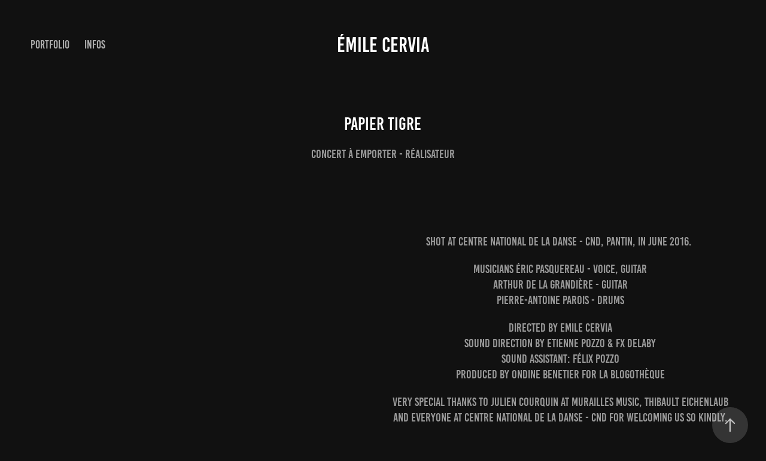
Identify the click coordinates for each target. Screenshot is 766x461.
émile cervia (383, 45)
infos (94, 44)
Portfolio (50, 44)
